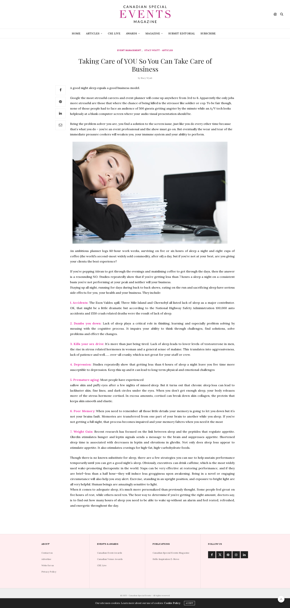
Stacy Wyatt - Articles (158, 50)
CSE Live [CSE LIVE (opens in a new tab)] (114, 33)
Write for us (47, 565)
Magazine (152, 33)
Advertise (46, 559)
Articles (93, 33)
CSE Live (102, 565)
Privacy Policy (48, 571)
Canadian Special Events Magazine (171, 552)
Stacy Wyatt (146, 78)
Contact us (47, 552)
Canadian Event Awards (109, 552)
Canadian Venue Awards (110, 559)
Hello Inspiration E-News (166, 559)
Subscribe (208, 33)
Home (76, 33)
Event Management (129, 50)
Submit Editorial (181, 33)
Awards (131, 33)
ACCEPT (189, 603)
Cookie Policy (172, 603)
